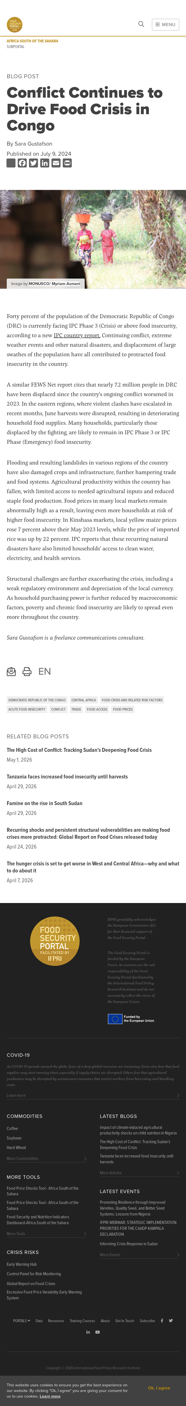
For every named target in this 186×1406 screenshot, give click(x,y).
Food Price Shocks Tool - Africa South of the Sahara (43, 1191)
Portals (21, 1321)
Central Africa (83, 700)
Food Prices (123, 709)
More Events (110, 1255)
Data (39, 1321)
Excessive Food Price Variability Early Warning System (44, 1295)
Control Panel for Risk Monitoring (34, 1274)
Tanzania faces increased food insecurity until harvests (67, 777)
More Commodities (22, 1159)
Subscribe (147, 1321)
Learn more (50, 1396)
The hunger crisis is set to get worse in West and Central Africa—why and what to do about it (93, 867)
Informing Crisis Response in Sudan (129, 1244)
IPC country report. (77, 335)
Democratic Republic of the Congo (37, 700)
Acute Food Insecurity (26, 709)
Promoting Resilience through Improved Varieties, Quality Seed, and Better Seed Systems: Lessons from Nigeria (132, 1208)
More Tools (23, 1177)
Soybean (14, 1138)
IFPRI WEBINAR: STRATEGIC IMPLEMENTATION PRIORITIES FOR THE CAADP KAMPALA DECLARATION (138, 1228)
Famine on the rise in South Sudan (44, 803)
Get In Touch (124, 1321)
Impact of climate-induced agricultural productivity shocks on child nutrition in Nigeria (138, 1130)
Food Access (97, 709)
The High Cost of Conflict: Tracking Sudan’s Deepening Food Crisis (79, 750)
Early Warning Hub (22, 1264)
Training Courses (82, 1321)
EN (44, 671)
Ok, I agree (159, 1388)
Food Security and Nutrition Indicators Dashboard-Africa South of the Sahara (38, 1220)
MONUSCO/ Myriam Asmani (54, 283)
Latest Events (120, 1191)
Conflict (58, 709)
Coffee (12, 1129)
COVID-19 (18, 1055)
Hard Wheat (16, 1148)
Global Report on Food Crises (31, 1284)
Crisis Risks (23, 1252)
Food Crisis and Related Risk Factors (132, 700)
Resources (56, 1321)
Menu (166, 24)
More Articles (111, 1173)
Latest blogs (118, 1116)
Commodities (24, 1116)
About (105, 1321)
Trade (76, 709)
